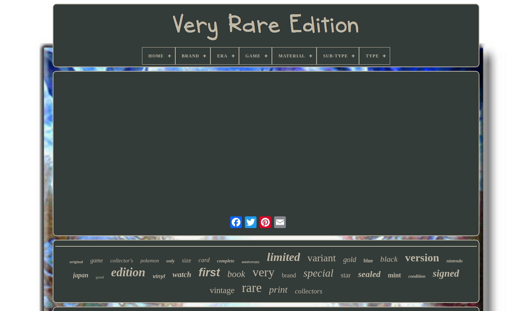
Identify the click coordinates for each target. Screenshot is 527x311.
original (76, 261)
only (170, 260)
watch (181, 274)
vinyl (159, 276)
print (278, 289)
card (204, 260)
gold (349, 259)
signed (446, 273)
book (236, 274)
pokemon (150, 260)
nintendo (454, 260)
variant (321, 257)
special (318, 273)
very (263, 272)
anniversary (250, 262)
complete (226, 260)
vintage (222, 290)
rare (252, 288)
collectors (308, 291)
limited (283, 256)
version (422, 257)
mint (394, 275)
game (96, 260)
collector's (121, 260)
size (186, 260)
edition (128, 272)
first (209, 272)
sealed (369, 274)
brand (289, 275)
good (100, 277)
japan (81, 275)
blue (368, 260)
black (389, 258)
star (346, 275)
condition (417, 276)
